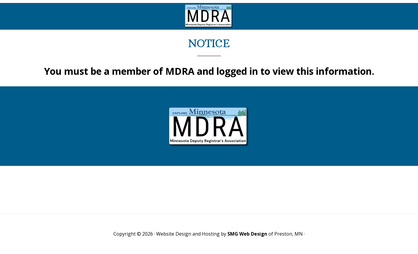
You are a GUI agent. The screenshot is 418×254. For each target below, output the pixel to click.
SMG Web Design (247, 234)
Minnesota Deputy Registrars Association (209, 16)
